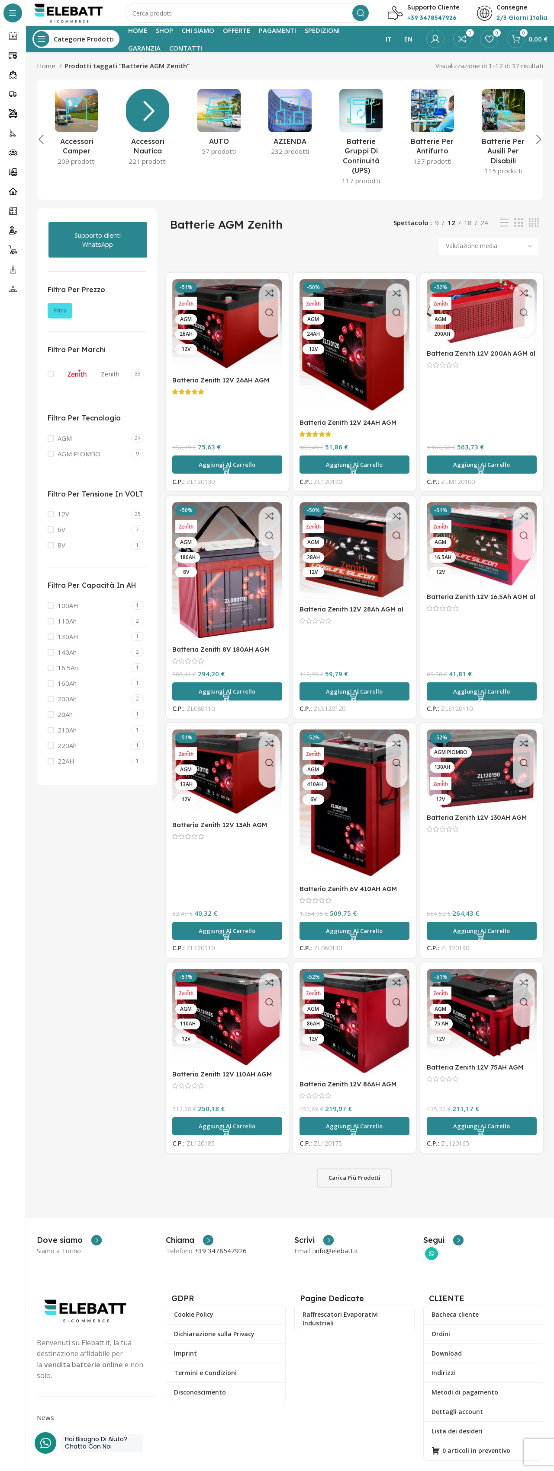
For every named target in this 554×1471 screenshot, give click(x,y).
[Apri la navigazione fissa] (76, 47)
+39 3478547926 (220, 1259)
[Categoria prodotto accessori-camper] (76, 138)
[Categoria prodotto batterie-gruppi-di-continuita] (361, 148)
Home (47, 74)
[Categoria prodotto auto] (219, 133)
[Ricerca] (253, 17)
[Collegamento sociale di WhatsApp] (431, 1262)
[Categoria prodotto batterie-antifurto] (432, 138)
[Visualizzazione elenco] (504, 231)
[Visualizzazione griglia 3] (518, 231)
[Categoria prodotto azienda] (290, 133)
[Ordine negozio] (489, 255)
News (45, 1426)
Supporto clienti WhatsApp (97, 248)
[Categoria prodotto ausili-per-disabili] (503, 143)
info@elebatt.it (336, 1259)
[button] (227, 473)
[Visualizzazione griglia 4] (534, 231)
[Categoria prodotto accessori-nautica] (147, 138)
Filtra (60, 319)
